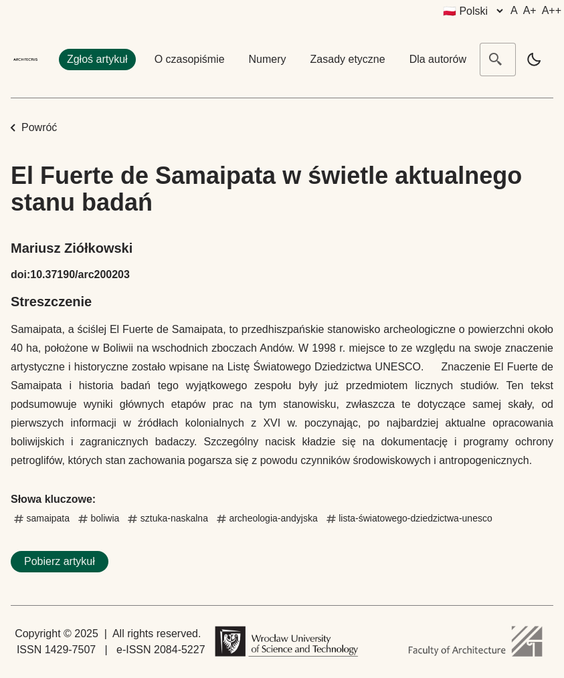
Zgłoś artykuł (97, 59)
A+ (530, 10)
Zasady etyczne (347, 59)
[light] (534, 59)
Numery (267, 59)
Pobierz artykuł (59, 561)
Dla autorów (437, 59)
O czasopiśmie (190, 59)
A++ (551, 10)
